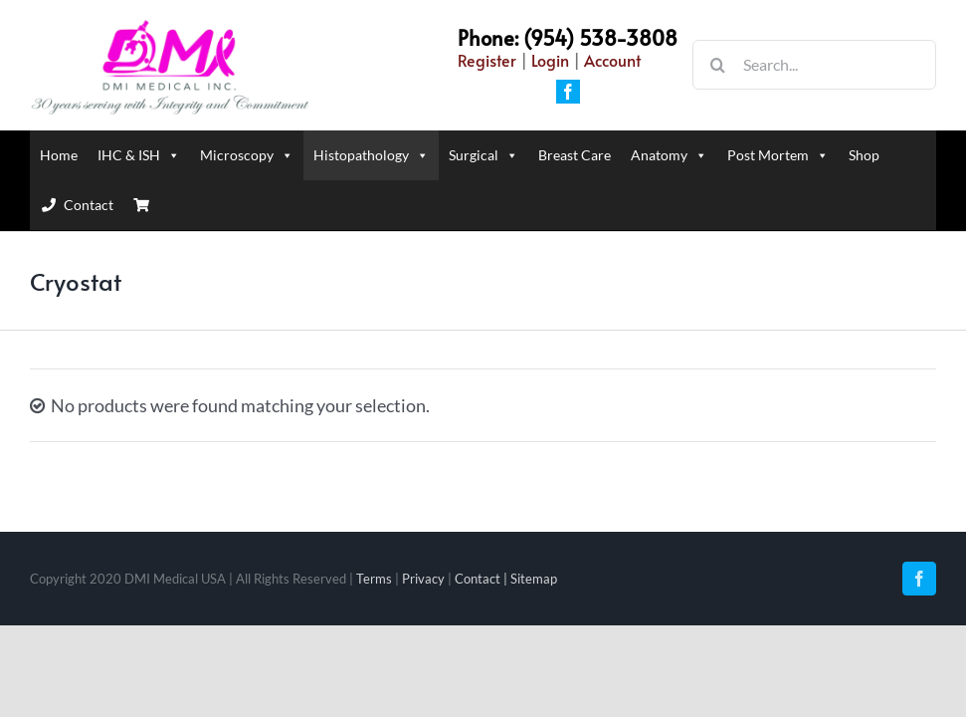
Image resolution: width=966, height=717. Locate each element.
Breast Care (574, 154)
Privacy (423, 579)
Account (612, 60)
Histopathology (371, 154)
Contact (88, 204)
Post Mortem (778, 154)
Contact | (482, 579)
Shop (864, 154)
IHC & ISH (138, 154)
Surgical (483, 154)
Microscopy (246, 154)
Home (59, 154)
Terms (374, 579)
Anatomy (669, 154)
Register (487, 60)
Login (550, 60)
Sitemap (533, 579)
